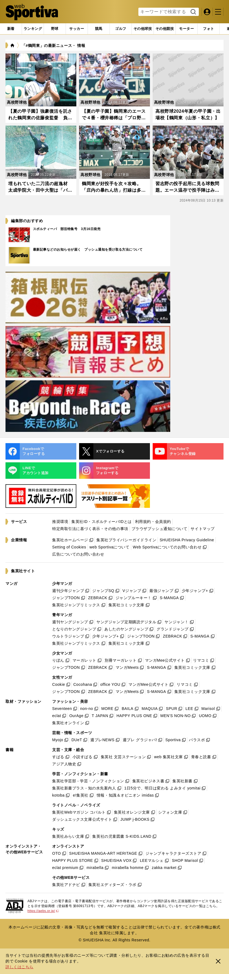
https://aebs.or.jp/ (43, 911)
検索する (193, 12)
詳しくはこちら (19, 967)
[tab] (55, 28)
